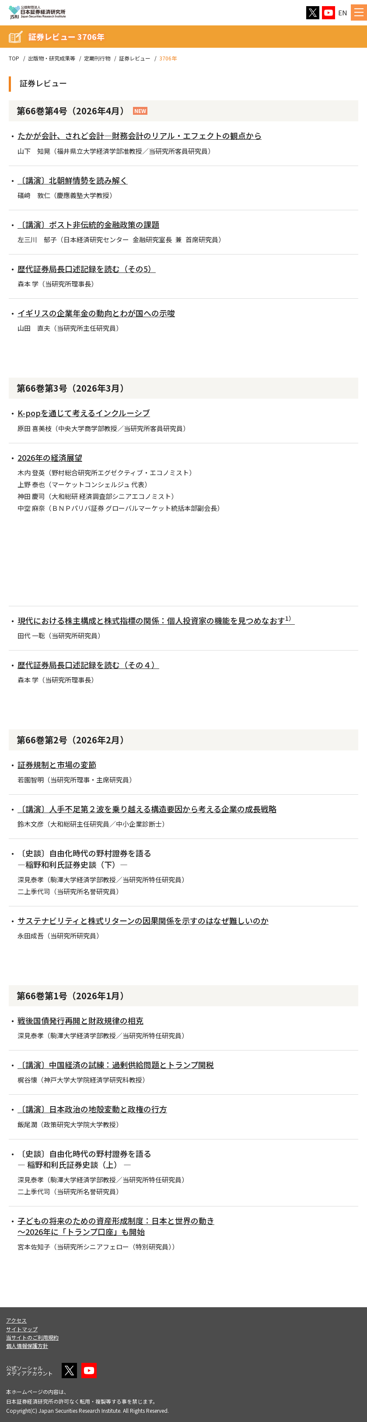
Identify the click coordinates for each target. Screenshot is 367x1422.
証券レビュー (134, 58)
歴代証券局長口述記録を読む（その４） (88, 664)
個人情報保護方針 (27, 1345)
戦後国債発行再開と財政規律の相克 (80, 1020)
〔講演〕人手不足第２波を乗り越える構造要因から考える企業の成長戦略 (146, 808)
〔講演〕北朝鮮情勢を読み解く (72, 180)
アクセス (16, 1320)
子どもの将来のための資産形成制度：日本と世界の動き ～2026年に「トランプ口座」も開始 (115, 1226)
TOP (14, 58)
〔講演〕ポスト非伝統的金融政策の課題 (88, 224)
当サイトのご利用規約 (32, 1337)
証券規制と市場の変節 (56, 764)
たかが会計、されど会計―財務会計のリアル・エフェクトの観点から (139, 135)
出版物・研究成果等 (51, 58)
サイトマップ (22, 1329)
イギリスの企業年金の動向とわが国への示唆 (96, 312)
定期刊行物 (97, 58)
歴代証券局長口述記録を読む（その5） (86, 268)
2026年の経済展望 (49, 457)
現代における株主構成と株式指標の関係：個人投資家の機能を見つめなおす (156, 620)
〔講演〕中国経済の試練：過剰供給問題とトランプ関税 (115, 1064)
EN (342, 12)
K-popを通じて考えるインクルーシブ (83, 412)
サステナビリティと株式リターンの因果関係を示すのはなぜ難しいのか (143, 920)
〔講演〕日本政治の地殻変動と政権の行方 (92, 1108)
